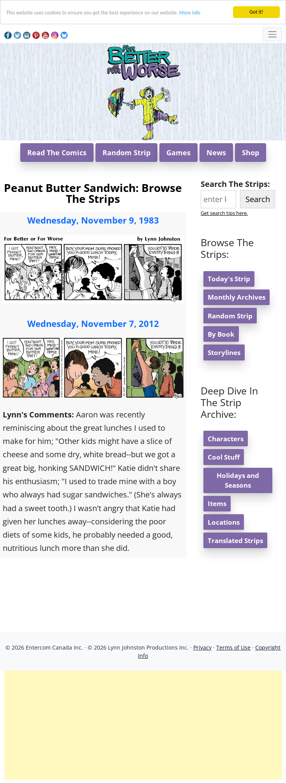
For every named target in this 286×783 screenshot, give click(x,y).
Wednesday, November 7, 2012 (93, 323)
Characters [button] (226, 438)
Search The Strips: (235, 184)
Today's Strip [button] (229, 278)
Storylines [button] (224, 352)
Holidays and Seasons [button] (238, 480)
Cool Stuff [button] (224, 457)
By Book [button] (221, 334)
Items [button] (217, 503)
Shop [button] (250, 152)
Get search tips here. (224, 213)
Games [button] (178, 152)
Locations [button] (224, 522)
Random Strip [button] (126, 152)
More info (189, 12)
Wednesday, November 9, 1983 (93, 220)
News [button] (216, 152)
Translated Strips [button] (235, 540)
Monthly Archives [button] (236, 297)
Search (257, 199)
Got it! (256, 12)
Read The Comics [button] (57, 152)
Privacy (202, 647)
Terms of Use (233, 647)
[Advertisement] (143, 725)
